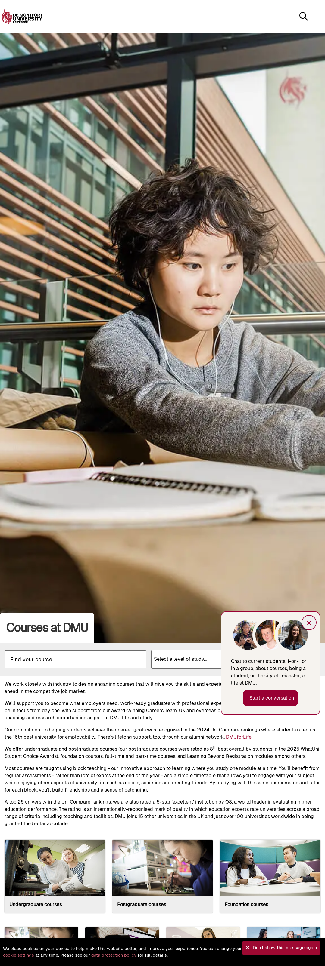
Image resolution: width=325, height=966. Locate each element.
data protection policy (113, 955)
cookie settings (18, 955)
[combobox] (204, 659)
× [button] (309, 622)
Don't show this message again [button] (285, 947)
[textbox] (204, 656)
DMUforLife (239, 737)
